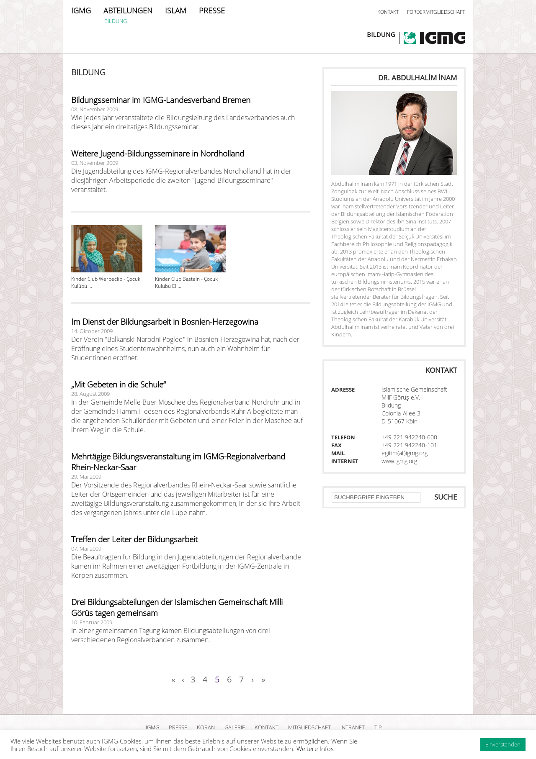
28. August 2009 (90, 393)
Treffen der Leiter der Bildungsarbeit (134, 539)
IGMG (81, 10)
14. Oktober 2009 (92, 331)
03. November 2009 (94, 163)
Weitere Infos (315, 748)
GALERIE (234, 727)
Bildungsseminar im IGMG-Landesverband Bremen (160, 100)
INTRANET (352, 727)
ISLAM (175, 10)
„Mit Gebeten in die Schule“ (118, 384)
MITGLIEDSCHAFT (309, 727)
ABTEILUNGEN (127, 10)
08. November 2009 (94, 109)
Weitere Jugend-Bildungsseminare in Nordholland (157, 153)
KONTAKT (388, 11)
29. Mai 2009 (86, 476)
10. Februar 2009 (91, 622)
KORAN (206, 727)
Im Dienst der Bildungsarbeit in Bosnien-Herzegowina (164, 321)
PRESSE (212, 10)
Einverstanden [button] (503, 744)
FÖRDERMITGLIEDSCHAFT (436, 11)
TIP (378, 727)
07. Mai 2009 (86, 548)
